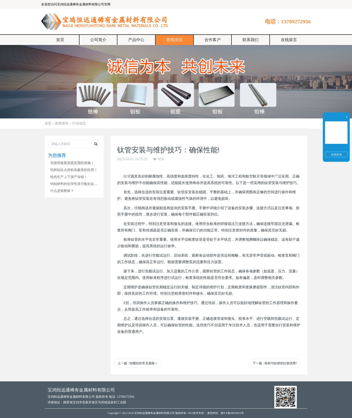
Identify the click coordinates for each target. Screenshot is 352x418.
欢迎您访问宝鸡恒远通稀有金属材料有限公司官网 (75, 4)
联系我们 (250, 40)
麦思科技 (212, 413)
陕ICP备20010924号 (232, 413)
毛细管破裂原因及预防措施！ (72, 163)
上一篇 (138, 363)
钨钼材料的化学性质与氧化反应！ (75, 184)
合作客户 (213, 40)
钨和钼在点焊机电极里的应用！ (73, 170)
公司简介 (98, 40)
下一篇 (275, 363)
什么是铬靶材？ (62, 191)
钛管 (127, 176)
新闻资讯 (174, 40)
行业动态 (79, 123)
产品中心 (136, 40)
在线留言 (289, 40)
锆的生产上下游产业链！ (68, 177)
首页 (60, 40)
